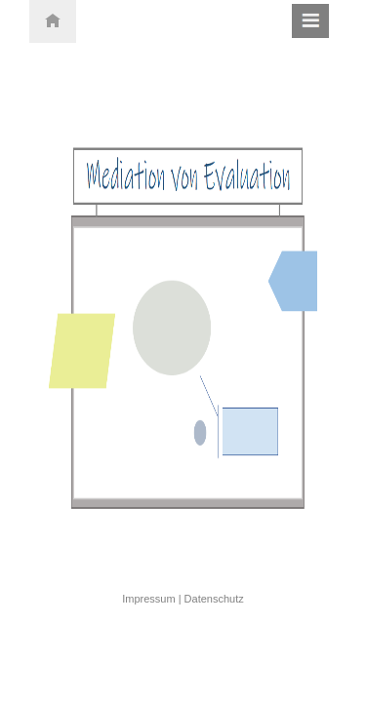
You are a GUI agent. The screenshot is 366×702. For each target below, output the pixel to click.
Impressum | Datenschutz (183, 598)
